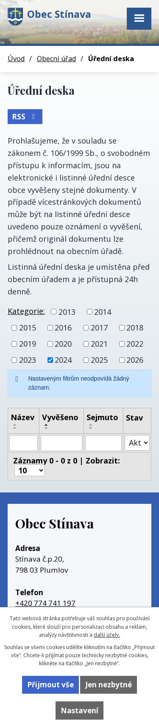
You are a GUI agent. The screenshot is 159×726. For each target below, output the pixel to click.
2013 (67, 311)
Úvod (16, 58)
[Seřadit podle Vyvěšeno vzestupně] (46, 425)
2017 (99, 327)
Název (22, 417)
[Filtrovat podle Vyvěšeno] (61, 443)
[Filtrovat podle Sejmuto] (103, 443)
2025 (99, 360)
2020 (63, 344)
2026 (134, 360)
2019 (27, 344)
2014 (102, 311)
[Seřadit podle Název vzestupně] (15, 425)
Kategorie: (26, 311)
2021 (99, 344)
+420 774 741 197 (45, 603)
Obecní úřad (56, 58)
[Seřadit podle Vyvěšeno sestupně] (46, 428)
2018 (134, 327)
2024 (63, 360)
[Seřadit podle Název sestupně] (15, 428)
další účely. (107, 634)
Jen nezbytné (108, 684)
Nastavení (79, 710)
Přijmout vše (50, 684)
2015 (27, 327)
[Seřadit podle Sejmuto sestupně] (91, 428)
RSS (25, 116)
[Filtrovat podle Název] (23, 443)
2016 (63, 327)
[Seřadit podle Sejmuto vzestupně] (91, 425)
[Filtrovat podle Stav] (137, 443)
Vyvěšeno (60, 417)
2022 (134, 344)
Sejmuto (102, 417)
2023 (27, 360)
